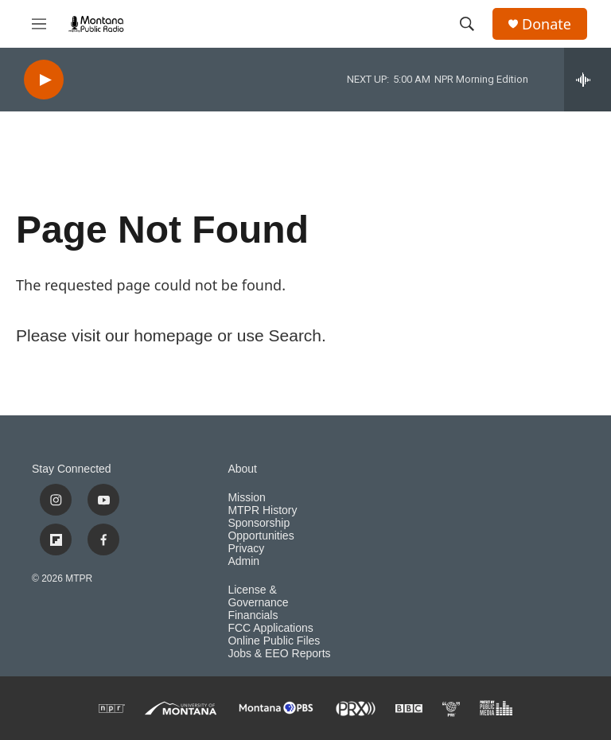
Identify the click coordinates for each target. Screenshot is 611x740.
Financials (253, 615)
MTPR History (262, 510)
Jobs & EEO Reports (279, 654)
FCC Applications (270, 628)
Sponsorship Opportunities (261, 529)
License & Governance (258, 596)
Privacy (246, 549)
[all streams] (587, 79)
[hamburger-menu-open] (39, 24)
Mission (246, 498)
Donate (546, 24)
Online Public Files (274, 641)
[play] (43, 80)
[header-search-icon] (467, 24)
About (242, 469)
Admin (243, 561)
